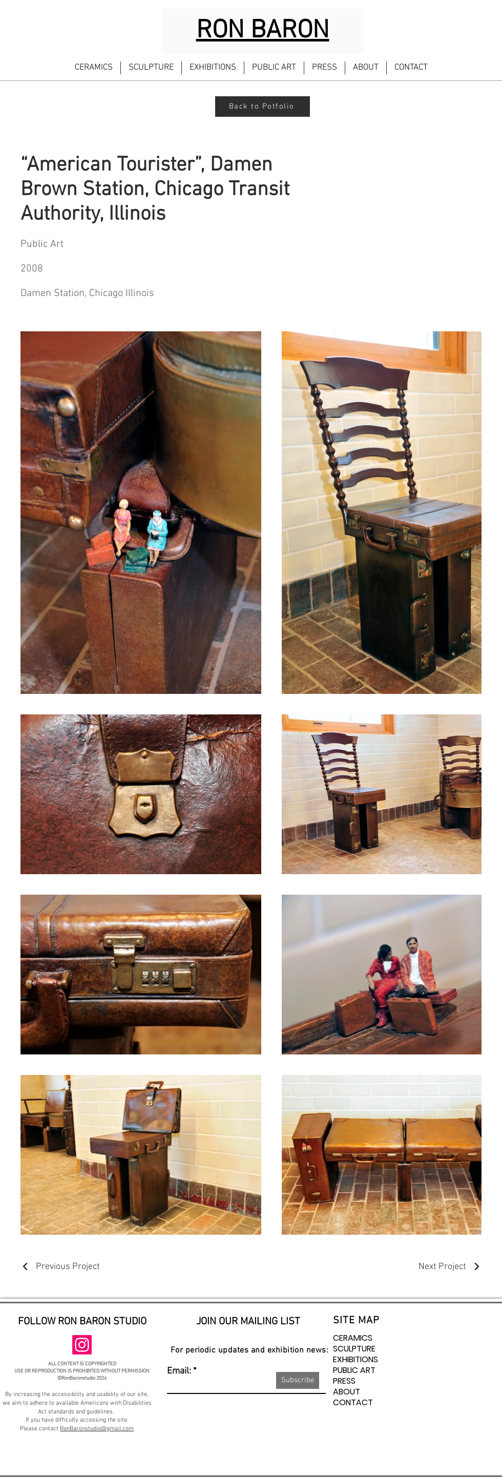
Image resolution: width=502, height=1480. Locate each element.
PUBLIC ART (354, 1370)
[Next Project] (450, 1266)
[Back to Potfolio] (262, 106)
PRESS (344, 1381)
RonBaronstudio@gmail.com (97, 1428)
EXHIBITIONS (355, 1359)
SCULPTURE (354, 1348)
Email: (179, 1371)
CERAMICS (352, 1338)
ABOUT (346, 1391)
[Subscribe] (297, 1380)
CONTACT (353, 1402)
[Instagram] (82, 1345)
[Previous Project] (60, 1266)
